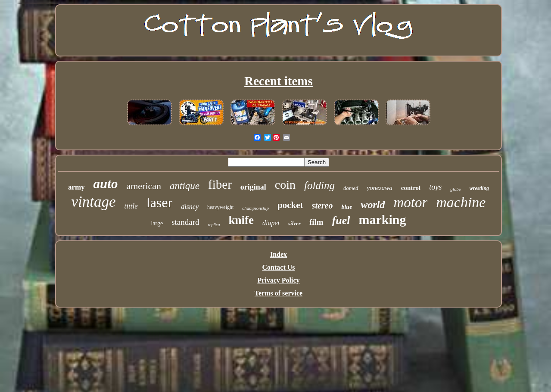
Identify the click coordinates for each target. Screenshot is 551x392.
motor (410, 202)
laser (159, 202)
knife (241, 220)
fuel (341, 220)
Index (278, 254)
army (76, 187)
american (143, 185)
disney (190, 206)
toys (435, 187)
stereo (322, 205)
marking (382, 219)
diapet (271, 223)
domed (350, 188)
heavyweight (220, 207)
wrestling (479, 188)
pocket (290, 205)
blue (346, 207)
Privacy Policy (278, 280)
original (253, 187)
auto (105, 183)
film (316, 222)
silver (294, 223)
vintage (94, 201)
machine (461, 202)
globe (455, 189)
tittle (131, 206)
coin (285, 184)
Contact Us (278, 267)
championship (255, 208)
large (157, 223)
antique (184, 185)
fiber (220, 184)
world (373, 204)
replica (214, 224)
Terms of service (278, 293)
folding (319, 185)
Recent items (278, 81)
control (411, 187)
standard (185, 222)
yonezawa (379, 187)
